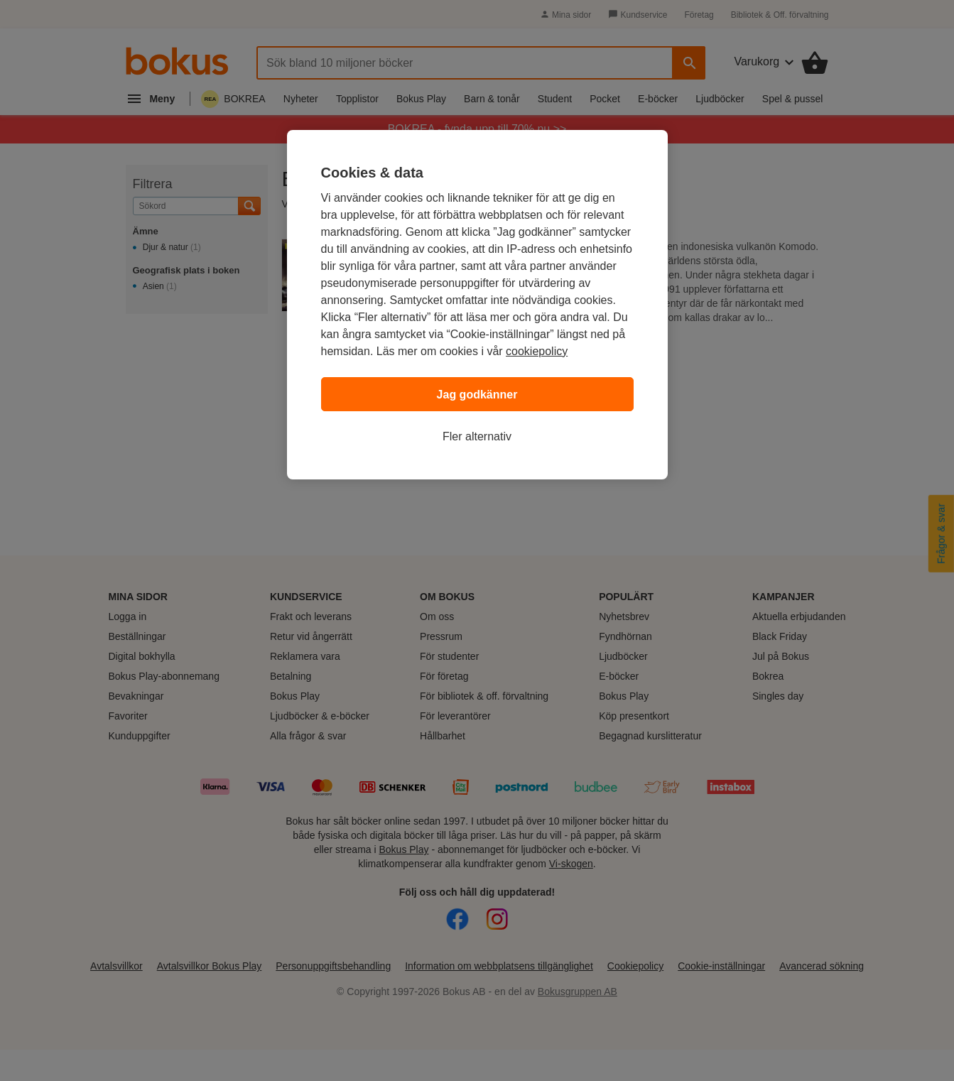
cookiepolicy (537, 351)
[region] (477, 304)
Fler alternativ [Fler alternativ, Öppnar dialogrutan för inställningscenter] (477, 436)
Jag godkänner (477, 395)
